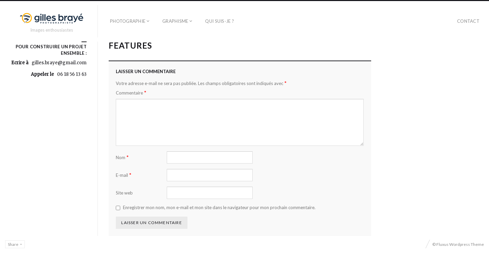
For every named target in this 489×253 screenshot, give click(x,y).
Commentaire (131, 93)
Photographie (127, 21)
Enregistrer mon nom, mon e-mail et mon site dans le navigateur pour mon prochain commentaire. (219, 207)
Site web (124, 193)
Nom (122, 157)
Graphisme (175, 21)
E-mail (123, 175)
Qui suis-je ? (219, 21)
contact (468, 21)
